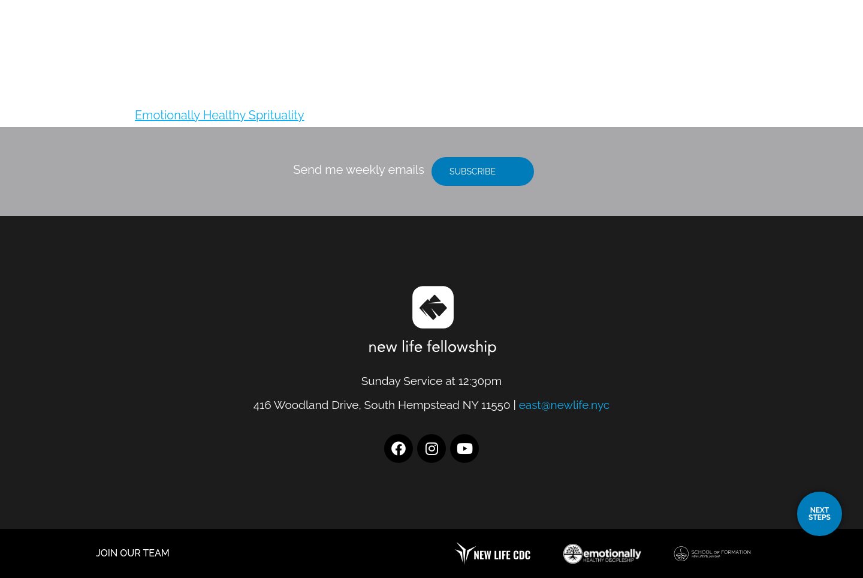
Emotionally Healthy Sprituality (219, 115)
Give (770, 39)
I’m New (623, 39)
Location (547, 39)
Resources (703, 39)
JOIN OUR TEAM (133, 553)
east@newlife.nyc (564, 404)
